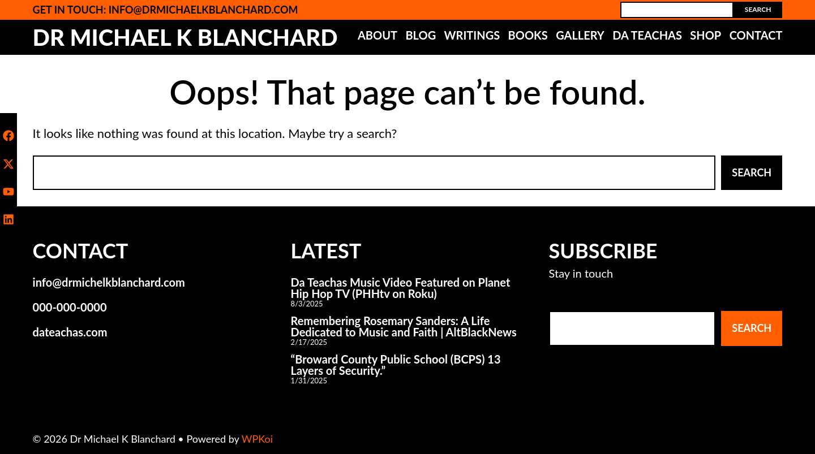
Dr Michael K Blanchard (185, 37)
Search (758, 9)
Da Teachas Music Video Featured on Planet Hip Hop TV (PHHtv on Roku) (401, 287)
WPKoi (257, 439)
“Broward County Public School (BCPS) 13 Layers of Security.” (396, 364)
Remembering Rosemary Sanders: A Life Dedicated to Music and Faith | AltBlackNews (404, 326)
